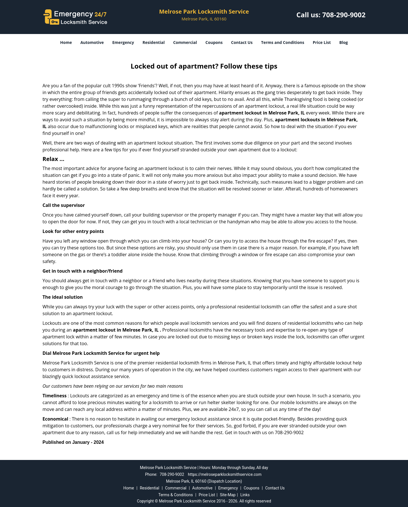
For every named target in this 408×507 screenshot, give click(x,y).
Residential (154, 42)
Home (66, 42)
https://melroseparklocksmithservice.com (225, 474)
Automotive (92, 42)
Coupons (213, 42)
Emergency (123, 42)
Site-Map (227, 495)
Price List (322, 42)
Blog (343, 42)
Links (245, 495)
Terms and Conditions (282, 42)
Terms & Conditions (175, 495)
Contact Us (242, 42)
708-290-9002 (344, 14)
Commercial (185, 42)
